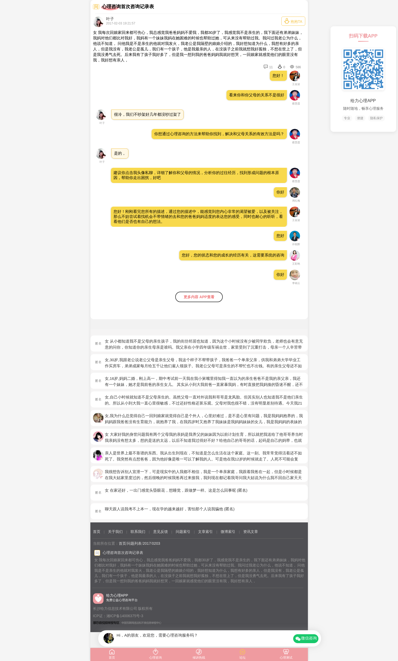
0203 (156, 543)
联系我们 (138, 531)
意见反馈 (160, 531)
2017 (147, 543)
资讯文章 (250, 531)
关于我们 (115, 531)
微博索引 (228, 531)
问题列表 (134, 543)
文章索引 (205, 531)
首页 (96, 531)
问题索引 (183, 531)
